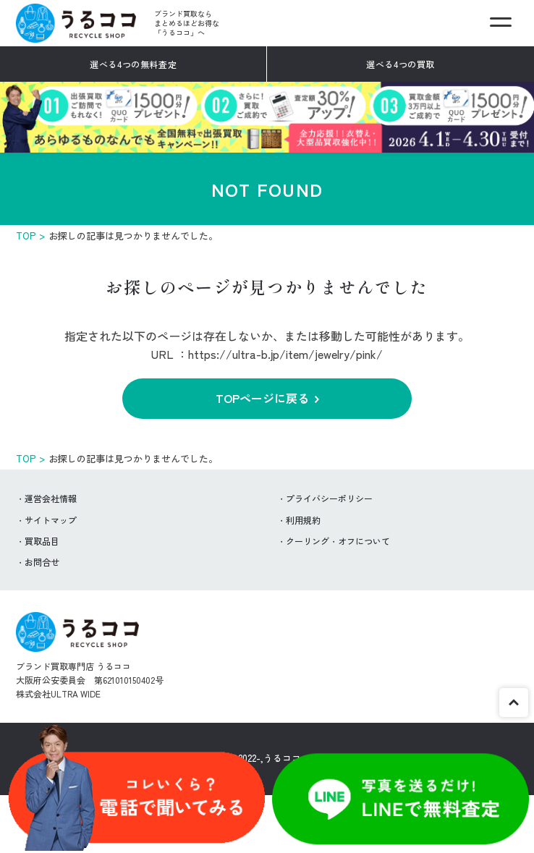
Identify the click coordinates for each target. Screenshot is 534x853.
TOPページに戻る (262, 398)
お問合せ (42, 562)
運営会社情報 (51, 498)
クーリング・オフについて (338, 541)
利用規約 (303, 520)
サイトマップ (51, 520)
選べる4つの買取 (400, 64)
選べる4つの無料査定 (133, 64)
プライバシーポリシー (329, 498)
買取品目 (42, 541)
